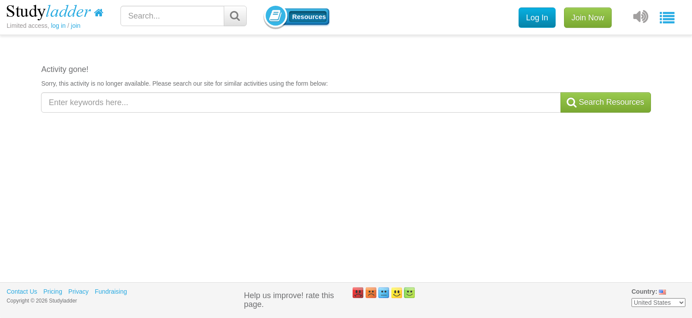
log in (58, 25)
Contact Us (22, 291)
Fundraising (111, 291)
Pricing (52, 291)
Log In (537, 17)
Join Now (588, 17)
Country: (644, 291)
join (76, 25)
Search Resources (605, 102)
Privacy (78, 291)
